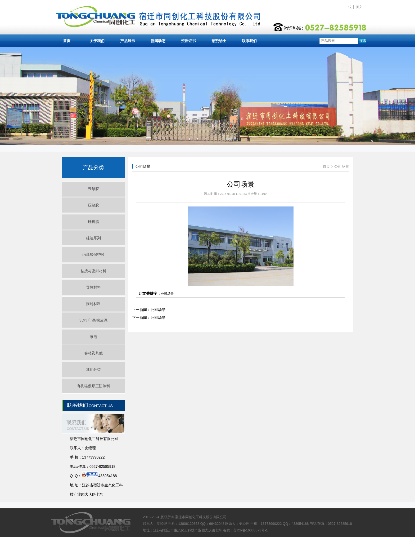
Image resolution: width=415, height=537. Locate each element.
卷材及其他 (93, 353)
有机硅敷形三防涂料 (93, 386)
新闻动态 (158, 41)
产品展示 (127, 41)
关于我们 (97, 41)
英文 (359, 7)
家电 (93, 336)
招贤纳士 (218, 41)
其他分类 (93, 369)
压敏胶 (93, 205)
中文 (349, 7)
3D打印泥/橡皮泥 (93, 320)
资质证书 (188, 41)
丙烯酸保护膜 (93, 254)
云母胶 (93, 189)
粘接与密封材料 (93, 271)
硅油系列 (93, 238)
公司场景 (341, 166)
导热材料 (93, 287)
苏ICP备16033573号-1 (250, 530)
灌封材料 (93, 304)
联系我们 (249, 41)
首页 (66, 41)
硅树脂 (93, 221)
